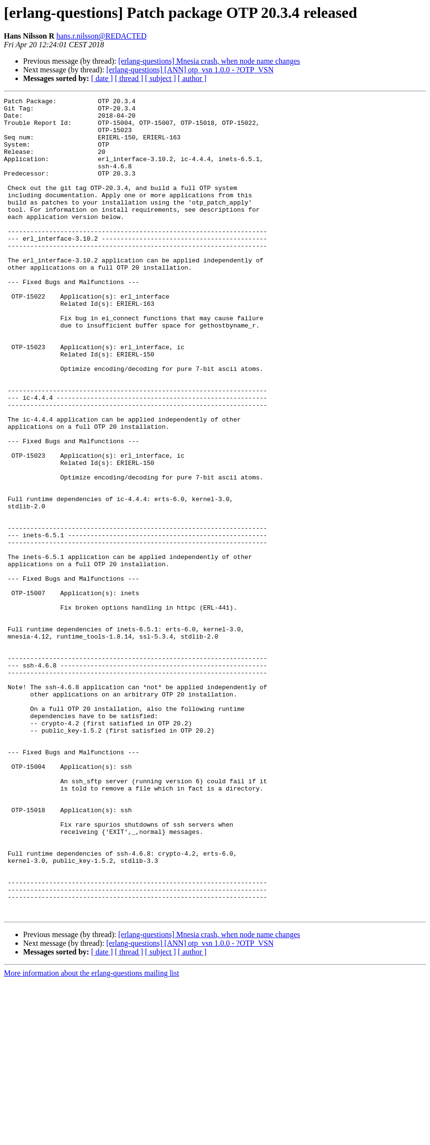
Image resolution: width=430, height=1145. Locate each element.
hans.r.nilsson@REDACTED (101, 36)
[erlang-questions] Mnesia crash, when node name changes (209, 61)
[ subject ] (160, 78)
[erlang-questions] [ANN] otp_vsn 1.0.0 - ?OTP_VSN (189, 70)
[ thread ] (129, 78)
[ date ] (102, 78)
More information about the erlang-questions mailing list (91, 1136)
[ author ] (192, 78)
